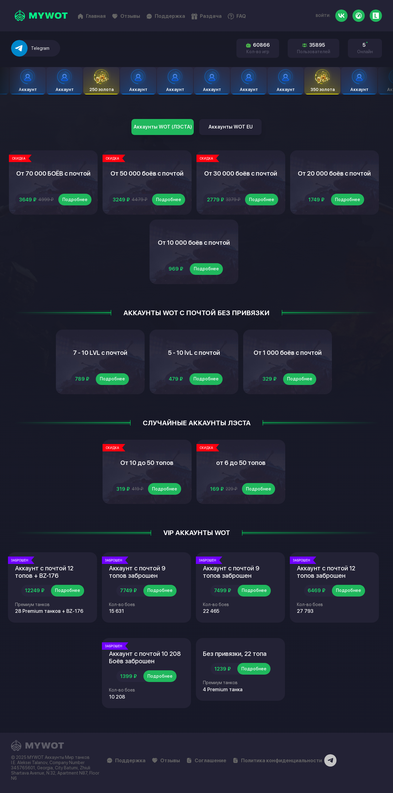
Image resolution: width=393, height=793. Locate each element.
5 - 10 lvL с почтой (194, 352)
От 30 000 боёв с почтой (240, 173)
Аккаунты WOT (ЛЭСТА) (163, 127)
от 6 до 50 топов (241, 462)
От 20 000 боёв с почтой (334, 173)
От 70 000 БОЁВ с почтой (53, 173)
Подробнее (75, 199)
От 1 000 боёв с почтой (288, 352)
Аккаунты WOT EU (230, 127)
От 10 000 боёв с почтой (194, 242)
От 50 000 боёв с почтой (147, 173)
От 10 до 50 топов (146, 462)
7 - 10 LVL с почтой (100, 352)
